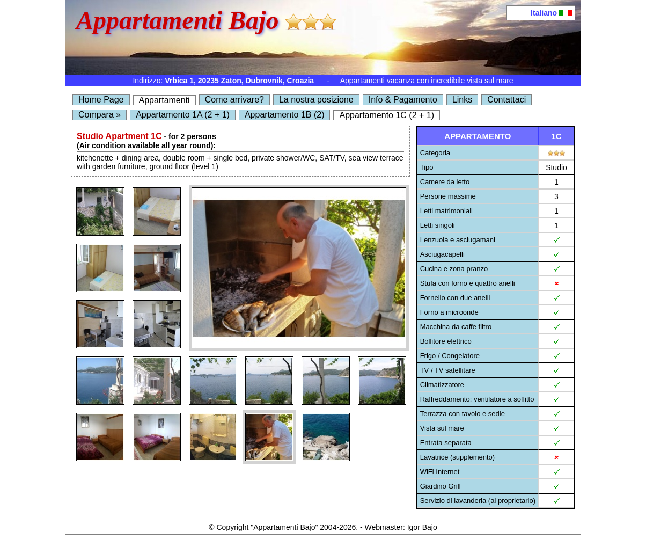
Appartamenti (164, 100)
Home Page (101, 99)
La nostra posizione (316, 99)
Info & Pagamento (403, 99)
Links (462, 99)
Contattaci (506, 99)
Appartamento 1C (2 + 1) (386, 115)
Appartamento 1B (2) (285, 114)
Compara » (99, 114)
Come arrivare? (234, 99)
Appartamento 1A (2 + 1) (183, 114)
